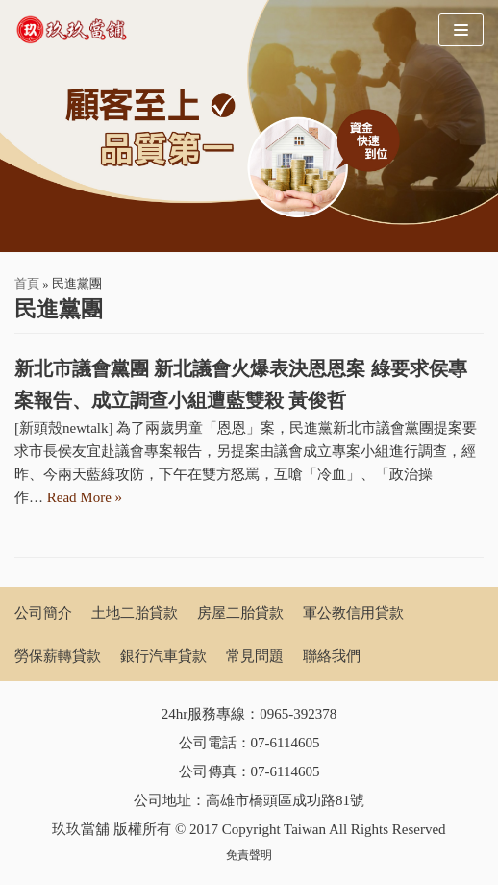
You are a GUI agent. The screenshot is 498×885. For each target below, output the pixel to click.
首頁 (26, 284)
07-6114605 (285, 742)
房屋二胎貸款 (240, 612)
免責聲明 (249, 855)
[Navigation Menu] (461, 29)
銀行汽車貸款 (163, 656)
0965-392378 (298, 713)
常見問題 (255, 656)
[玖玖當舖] (76, 29)
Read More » (84, 497)
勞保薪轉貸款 (57, 656)
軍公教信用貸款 (353, 612)
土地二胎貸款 (134, 612)
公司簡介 (43, 612)
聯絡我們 (332, 656)
